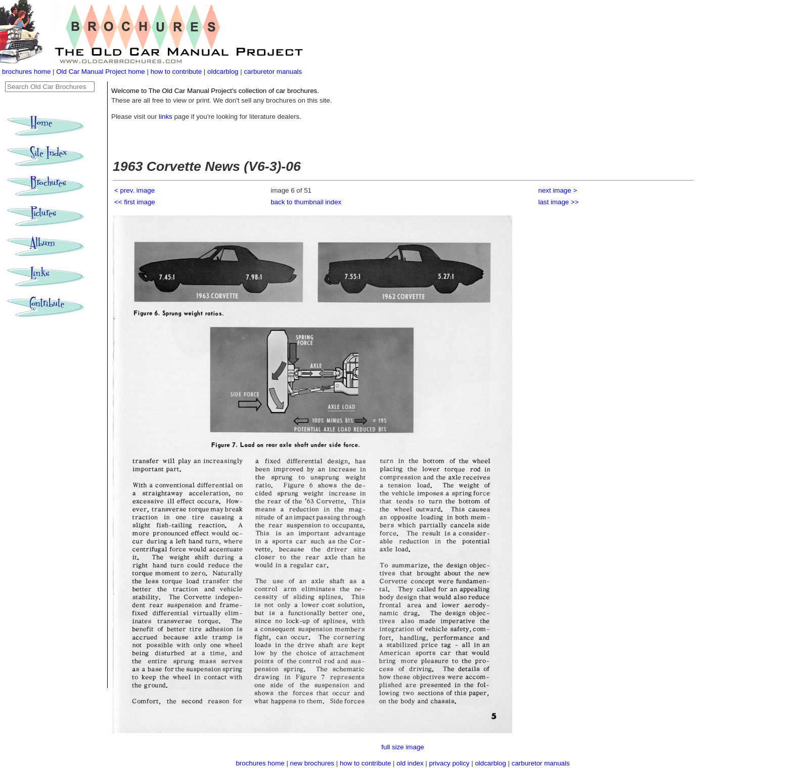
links (165, 116)
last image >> (558, 202)
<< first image (134, 202)
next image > (557, 190)
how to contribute (176, 71)
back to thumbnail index (306, 202)
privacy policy (450, 763)
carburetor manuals (273, 71)
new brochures (312, 763)
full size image (402, 747)
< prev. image (134, 190)
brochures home (26, 71)
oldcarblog (223, 71)
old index (409, 763)
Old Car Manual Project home (101, 71)
